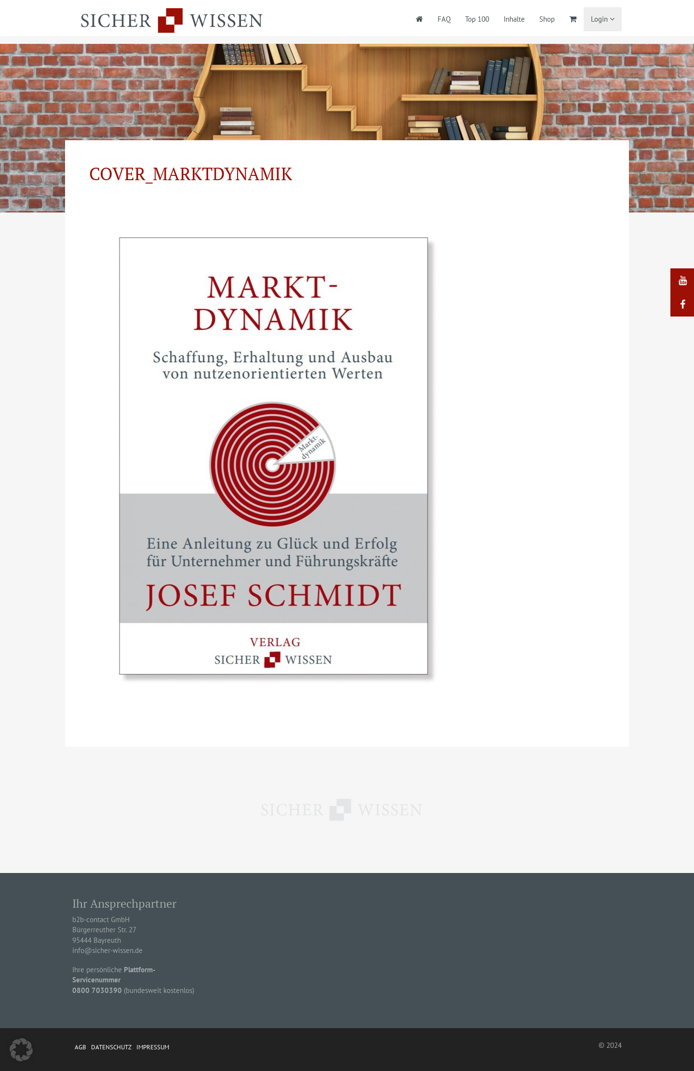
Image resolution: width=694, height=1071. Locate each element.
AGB (80, 1047)
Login (602, 19)
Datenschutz (111, 1047)
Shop (547, 19)
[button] (21, 1050)
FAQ (444, 19)
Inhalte (514, 19)
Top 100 (477, 19)
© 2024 (610, 1045)
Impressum (152, 1047)
